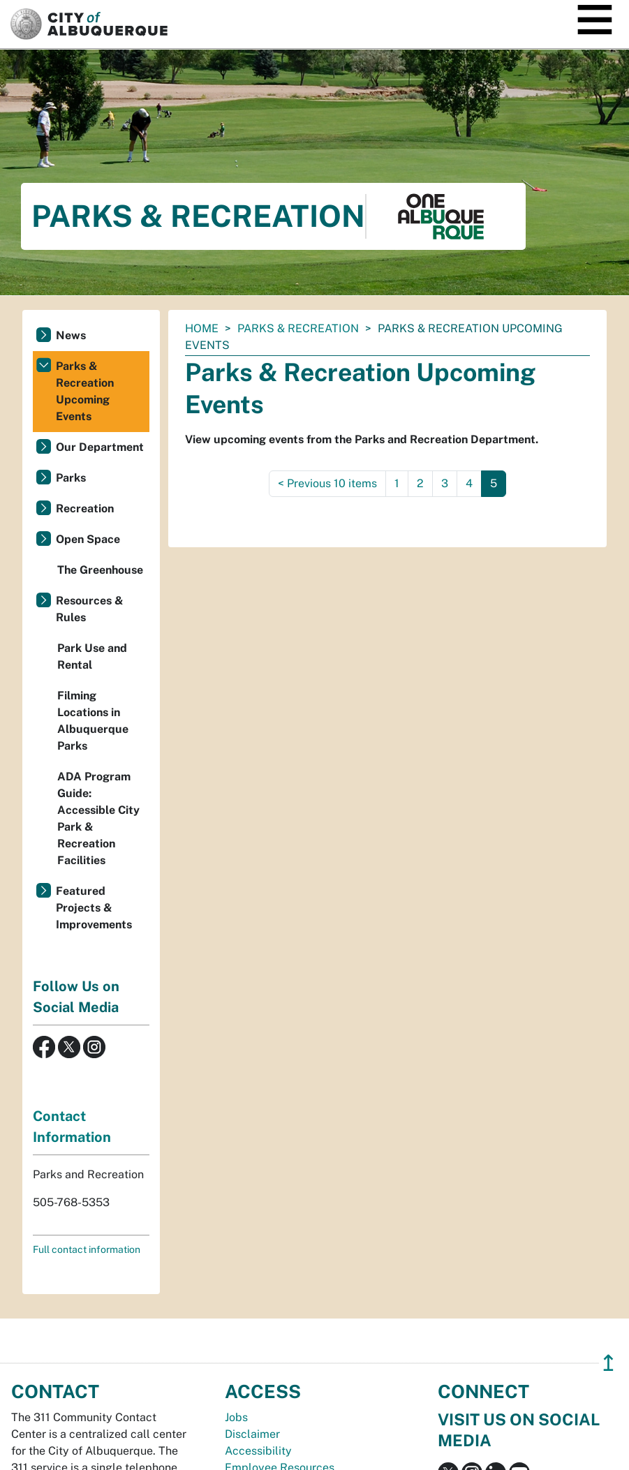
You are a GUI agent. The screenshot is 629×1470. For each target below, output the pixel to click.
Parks (71, 477)
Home (202, 328)
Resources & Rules (90, 609)
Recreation (85, 508)
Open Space (88, 539)
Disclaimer (252, 1434)
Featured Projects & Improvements (94, 907)
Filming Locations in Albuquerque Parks (92, 720)
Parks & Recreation (298, 328)
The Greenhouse (100, 570)
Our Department (100, 447)
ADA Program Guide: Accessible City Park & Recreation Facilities (98, 818)
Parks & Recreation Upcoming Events (85, 391)
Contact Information (72, 1126)
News (71, 335)
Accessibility (258, 1450)
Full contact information (86, 1249)
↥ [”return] (608, 1363)
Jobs (236, 1417)
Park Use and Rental (92, 656)
